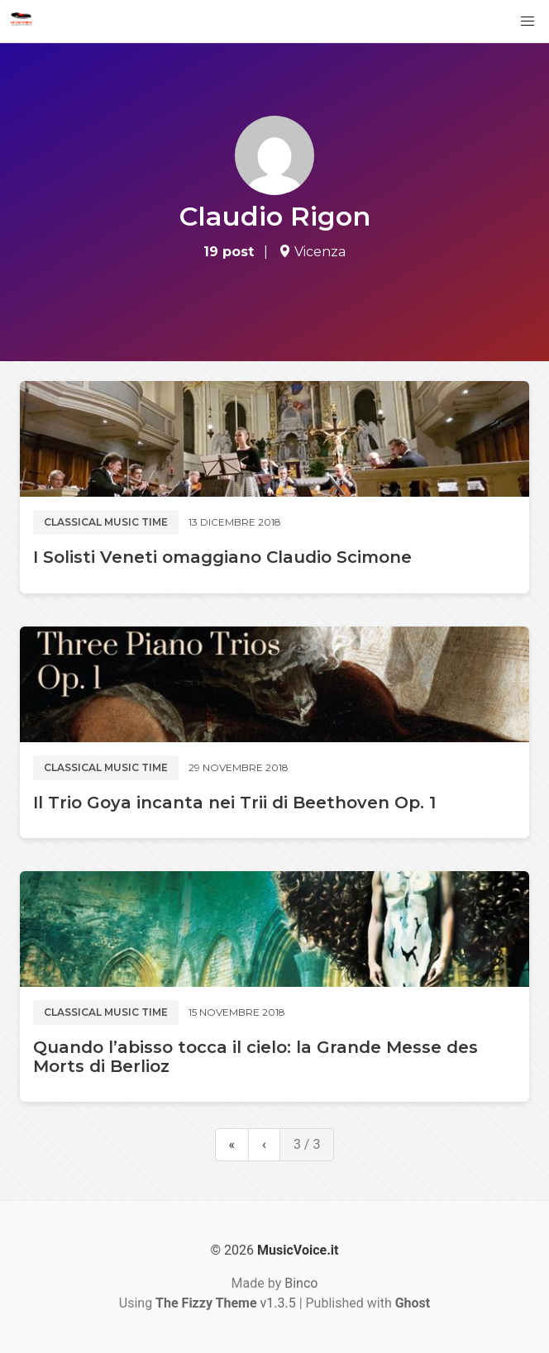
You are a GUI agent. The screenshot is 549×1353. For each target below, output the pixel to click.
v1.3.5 (225, 1303)
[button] (527, 21)
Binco (300, 1283)
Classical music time (106, 522)
